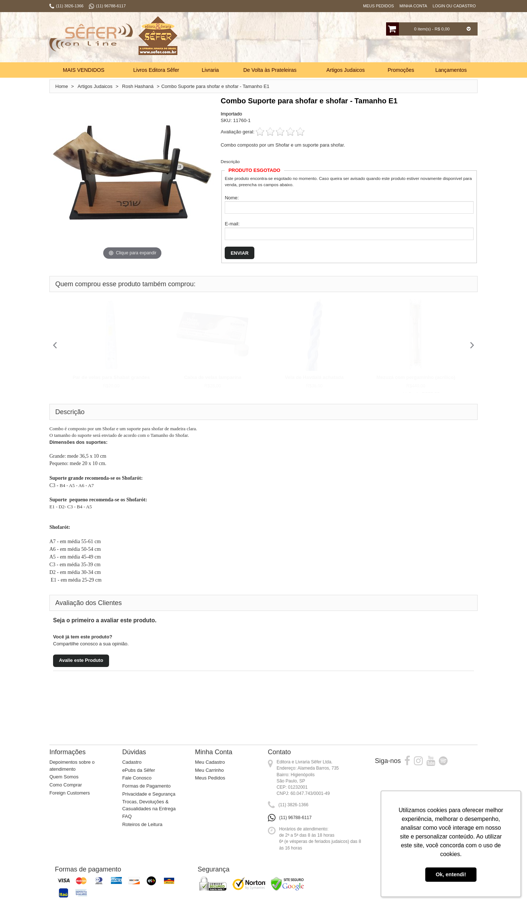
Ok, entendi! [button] (451, 874)
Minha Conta (413, 6)
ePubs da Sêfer (138, 770)
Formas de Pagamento (146, 786)
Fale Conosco (137, 778)
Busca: (241, 38)
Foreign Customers (69, 793)
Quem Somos (63, 776)
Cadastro (132, 762)
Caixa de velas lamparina (213, 377)
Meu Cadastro (210, 762)
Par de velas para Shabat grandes (111, 377)
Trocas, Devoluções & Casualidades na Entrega (149, 805)
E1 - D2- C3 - (63, 506)
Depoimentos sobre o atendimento (72, 765)
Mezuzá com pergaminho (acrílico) (416, 377)
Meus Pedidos (378, 6)
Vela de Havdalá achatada (314, 377)
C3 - (54, 485)
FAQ (127, 816)
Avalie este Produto (81, 660)
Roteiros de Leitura (142, 824)
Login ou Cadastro (454, 6)
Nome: (232, 197)
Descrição (230, 161)
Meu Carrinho (209, 770)
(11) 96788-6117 (295, 817)
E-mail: (232, 223)
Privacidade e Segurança (148, 794)
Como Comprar (65, 785)
